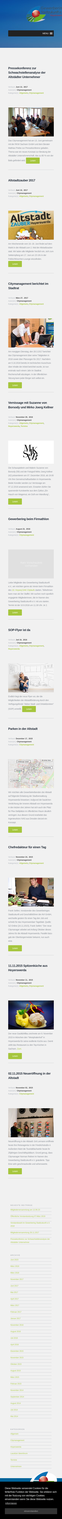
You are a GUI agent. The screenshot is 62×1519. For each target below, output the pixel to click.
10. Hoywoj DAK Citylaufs (23, 590)
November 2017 (16, 1279)
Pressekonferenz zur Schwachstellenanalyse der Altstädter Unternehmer (26, 72)
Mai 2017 (14, 1292)
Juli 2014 (14, 1410)
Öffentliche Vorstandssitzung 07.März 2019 (27, 1216)
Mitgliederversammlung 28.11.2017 (24, 1233)
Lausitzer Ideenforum (19, 1453)
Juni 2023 (14, 1260)
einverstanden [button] (31, 1511)
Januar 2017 (15, 1318)
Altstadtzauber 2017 (21, 180)
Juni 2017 (14, 1286)
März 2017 (14, 1305)
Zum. (19, 1049)
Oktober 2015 (16, 1364)
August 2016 (15, 1331)
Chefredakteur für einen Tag (27, 847)
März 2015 (14, 1377)
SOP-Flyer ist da (19, 630)
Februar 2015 (15, 1384)
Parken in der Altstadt (23, 728)
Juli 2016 (14, 1338)
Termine (24, 426)
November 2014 (16, 1390)
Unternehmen (16, 1466)
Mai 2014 (14, 1416)
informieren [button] (11, 1503)
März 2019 (14, 1266)
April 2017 (14, 1299)
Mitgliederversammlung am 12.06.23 (25, 1210)
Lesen (33, 160)
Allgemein (23, 93)
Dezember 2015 (16, 1351)
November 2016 (16, 1325)
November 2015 (16, 1358)
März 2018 (14, 1273)
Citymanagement (36, 93)
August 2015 (15, 1371)
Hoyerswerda (14, 426)
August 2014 (15, 1403)
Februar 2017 (15, 1312)
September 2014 (17, 1397)
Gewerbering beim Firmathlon (28, 519)
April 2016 (14, 1345)
